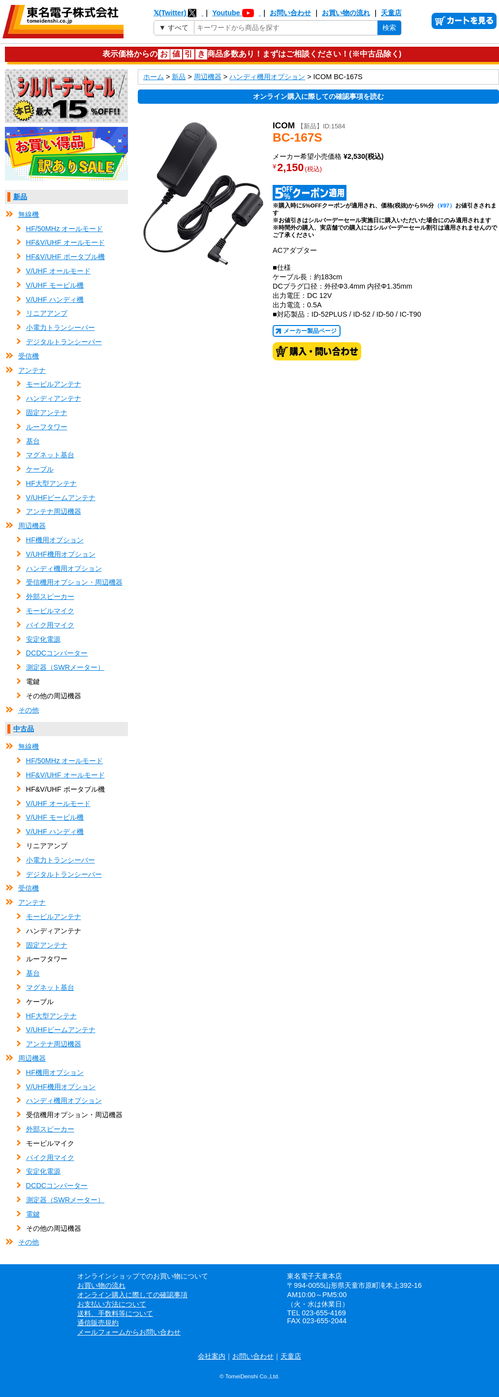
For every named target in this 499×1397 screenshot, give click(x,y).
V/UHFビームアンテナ (60, 498)
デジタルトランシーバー (64, 342)
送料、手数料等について (115, 1313)
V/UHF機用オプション (60, 554)
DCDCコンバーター (57, 653)
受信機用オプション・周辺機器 (74, 582)
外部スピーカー (50, 596)
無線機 (28, 214)
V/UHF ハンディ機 (55, 299)
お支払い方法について (111, 1304)
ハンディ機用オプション (64, 568)
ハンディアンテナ (53, 398)
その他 (28, 710)
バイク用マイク (50, 625)
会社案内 (211, 1356)
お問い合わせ (290, 13)
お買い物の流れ (346, 13)
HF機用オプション (55, 540)
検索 (389, 27)
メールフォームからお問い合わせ (129, 1332)
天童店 (391, 13)
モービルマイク (50, 611)
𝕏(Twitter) (179, 13)
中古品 (23, 729)
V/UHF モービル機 (55, 285)
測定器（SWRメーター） (65, 667)
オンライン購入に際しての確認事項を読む (318, 96)
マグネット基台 (50, 455)
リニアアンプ (46, 313)
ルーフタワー (46, 427)
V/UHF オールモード (58, 271)
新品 (20, 197)
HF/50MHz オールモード (64, 229)
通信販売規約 (98, 1323)
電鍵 (33, 1214)
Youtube (236, 13)
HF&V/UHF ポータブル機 (65, 257)
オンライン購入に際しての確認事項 (132, 1295)
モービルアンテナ (53, 384)
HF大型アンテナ (51, 483)
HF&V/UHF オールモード (65, 242)
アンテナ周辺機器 (53, 511)
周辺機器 (32, 526)
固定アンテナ (46, 412)
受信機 (28, 356)
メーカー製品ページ (310, 330)
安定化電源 (43, 639)
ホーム (153, 77)
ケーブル (40, 469)
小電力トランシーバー (60, 327)
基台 (33, 441)
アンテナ (32, 370)
